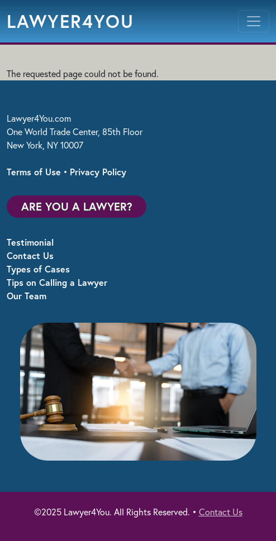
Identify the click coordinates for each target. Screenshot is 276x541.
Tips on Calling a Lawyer (57, 282)
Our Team (26, 295)
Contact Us (30, 255)
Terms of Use (34, 172)
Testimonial (30, 242)
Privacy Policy (98, 172)
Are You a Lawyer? (76, 206)
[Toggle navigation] (253, 21)
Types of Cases (38, 269)
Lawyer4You (70, 21)
